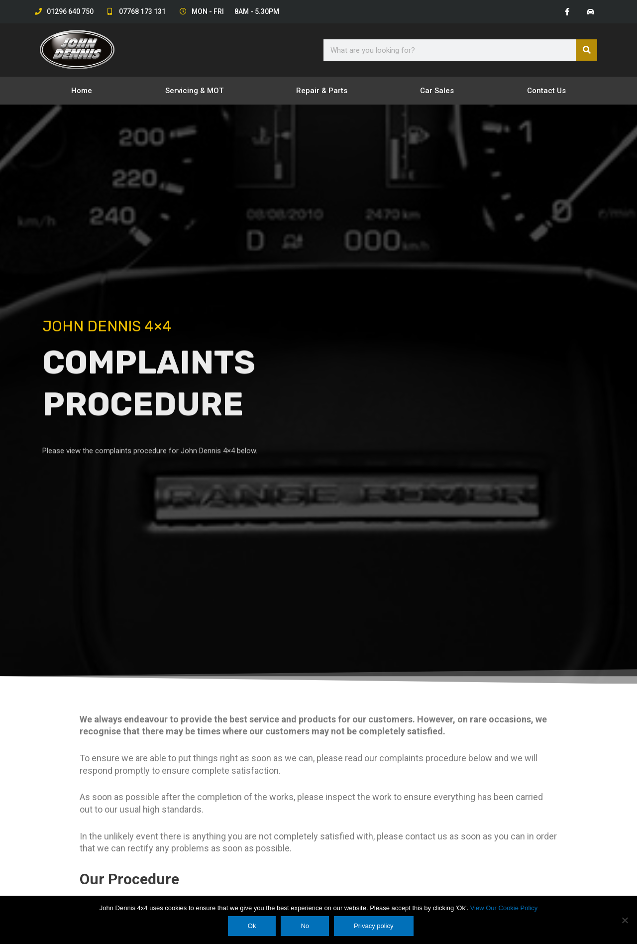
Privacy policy (374, 926)
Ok (252, 926)
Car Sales (437, 91)
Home (81, 91)
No (305, 926)
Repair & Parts (321, 91)
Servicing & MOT (194, 91)
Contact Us (546, 91)
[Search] (586, 50)
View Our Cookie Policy (504, 908)
